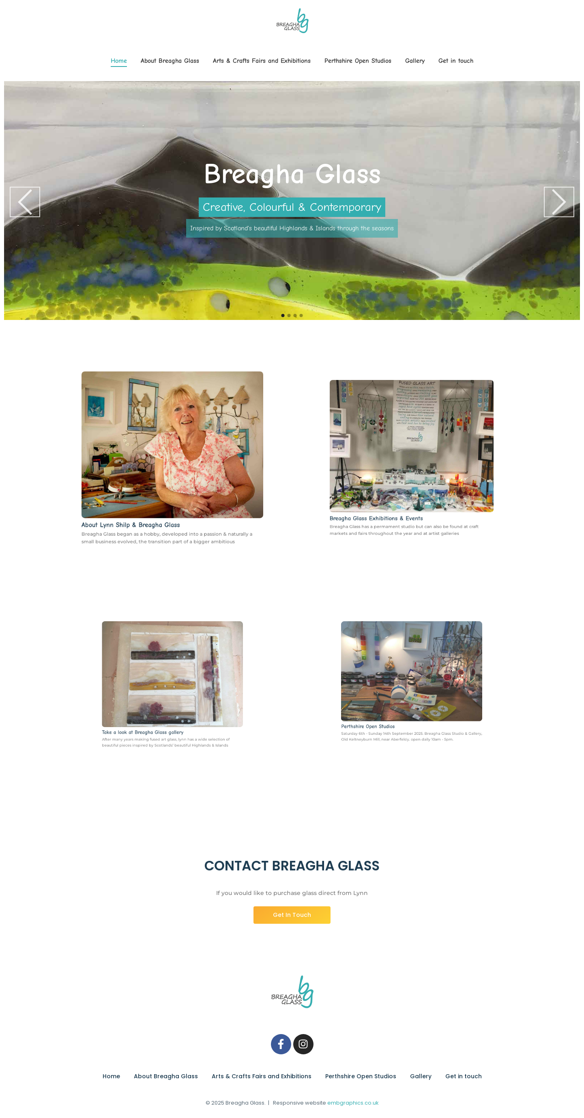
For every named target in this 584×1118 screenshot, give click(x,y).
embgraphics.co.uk (353, 1103)
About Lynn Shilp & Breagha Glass (142, 507)
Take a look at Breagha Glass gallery (155, 713)
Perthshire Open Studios (357, 60)
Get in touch (455, 60)
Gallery (415, 60)
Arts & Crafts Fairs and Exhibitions (262, 60)
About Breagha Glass (170, 60)
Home (119, 60)
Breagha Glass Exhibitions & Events (389, 496)
